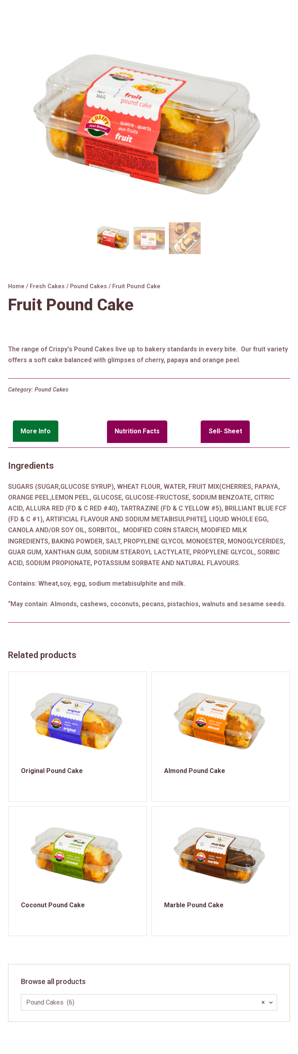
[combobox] (149, 1002)
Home (16, 286)
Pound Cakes (88, 286)
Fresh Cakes (47, 286)
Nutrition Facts (137, 431)
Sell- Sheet (225, 431)
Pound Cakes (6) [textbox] (145, 1002)
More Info (36, 431)
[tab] (57, 431)
